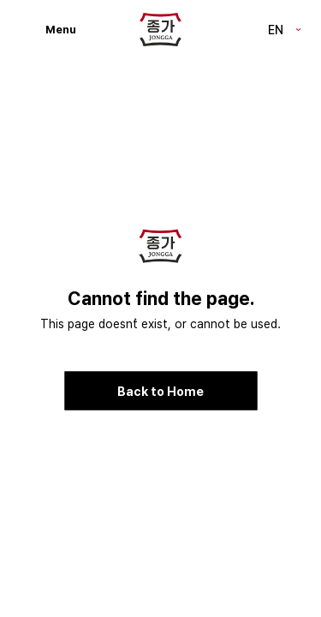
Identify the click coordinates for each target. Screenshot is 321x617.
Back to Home (160, 390)
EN (275, 28)
